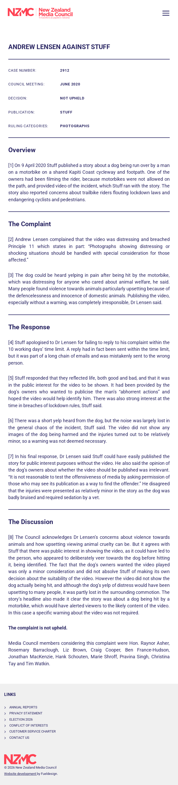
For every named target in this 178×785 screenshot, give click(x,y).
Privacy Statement (25, 713)
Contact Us (19, 738)
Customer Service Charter (32, 731)
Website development (20, 774)
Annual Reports (23, 707)
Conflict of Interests (28, 725)
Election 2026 (21, 719)
